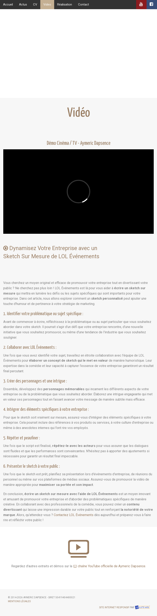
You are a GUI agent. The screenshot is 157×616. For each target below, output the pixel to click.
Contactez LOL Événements (73, 515)
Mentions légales (19, 601)
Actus (23, 4)
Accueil (8, 4)
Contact (83, 4)
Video (47, 4)
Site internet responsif (114, 607)
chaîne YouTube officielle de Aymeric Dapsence (109, 566)
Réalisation (64, 4)
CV (35, 4)
